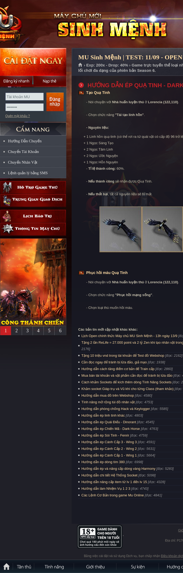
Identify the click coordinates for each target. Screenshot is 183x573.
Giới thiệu (95, 566)
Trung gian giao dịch (33, 200)
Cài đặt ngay (33, 62)
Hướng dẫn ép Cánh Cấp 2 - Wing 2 (109, 449)
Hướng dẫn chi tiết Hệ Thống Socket (109, 475)
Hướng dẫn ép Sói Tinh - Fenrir (105, 435)
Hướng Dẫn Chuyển (25, 141)
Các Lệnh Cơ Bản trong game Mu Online (112, 495)
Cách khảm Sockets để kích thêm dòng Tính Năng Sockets (126, 382)
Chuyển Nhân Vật (22, 162)
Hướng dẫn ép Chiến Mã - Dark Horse (110, 429)
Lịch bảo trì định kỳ (33, 216)
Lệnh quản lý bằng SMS (28, 173)
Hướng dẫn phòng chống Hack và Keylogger (116, 409)
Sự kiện (138, 566)
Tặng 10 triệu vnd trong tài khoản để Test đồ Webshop (122, 356)
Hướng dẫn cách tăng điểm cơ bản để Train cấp (117, 369)
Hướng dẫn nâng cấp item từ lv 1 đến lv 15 (114, 482)
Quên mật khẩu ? (17, 116)
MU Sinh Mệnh (38, 24)
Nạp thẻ (49, 81)
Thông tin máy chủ (33, 229)
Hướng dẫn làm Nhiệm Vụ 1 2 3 (105, 489)
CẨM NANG (33, 126)
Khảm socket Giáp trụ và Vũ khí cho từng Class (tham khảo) (127, 389)
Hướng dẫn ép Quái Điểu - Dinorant (108, 422)
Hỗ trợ (33, 187)
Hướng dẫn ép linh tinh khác (103, 415)
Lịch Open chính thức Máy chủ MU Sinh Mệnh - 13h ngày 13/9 (129, 336)
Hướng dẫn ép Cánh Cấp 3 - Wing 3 (109, 442)
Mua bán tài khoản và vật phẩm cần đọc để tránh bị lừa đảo (126, 375)
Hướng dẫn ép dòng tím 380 (103, 462)
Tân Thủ (23, 566)
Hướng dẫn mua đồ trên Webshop (107, 395)
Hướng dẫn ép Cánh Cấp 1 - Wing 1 (109, 455)
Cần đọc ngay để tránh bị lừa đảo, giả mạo (114, 362)
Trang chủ (80, 65)
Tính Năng (54, 566)
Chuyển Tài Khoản (23, 152)
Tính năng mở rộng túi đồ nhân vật (108, 402)
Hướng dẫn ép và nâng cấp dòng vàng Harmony (118, 469)
